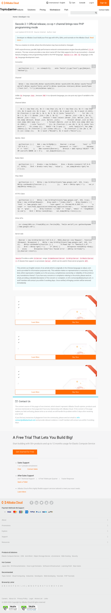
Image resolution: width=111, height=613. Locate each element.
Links (46, 599)
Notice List (38, 599)
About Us (12, 599)
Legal (31, 599)
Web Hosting (66, 556)
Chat (19, 469)
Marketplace (55, 10)
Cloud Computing (18, 576)
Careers (4, 599)
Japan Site (6, 566)
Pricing (43, 10)
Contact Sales (104, 10)
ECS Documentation (18, 566)
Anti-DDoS (28, 556)
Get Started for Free (25, 451)
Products (19, 10)
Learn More (35, 322)
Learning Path (66, 566)
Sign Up (103, 3)
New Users (77, 566)
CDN (22, 556)
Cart (72, 3)
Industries (29, 576)
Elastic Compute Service (10, 556)
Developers (39, 576)
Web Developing (50, 576)
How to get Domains (34, 566)
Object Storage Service (42, 556)
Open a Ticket (23, 482)
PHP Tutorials (69, 576)
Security (75, 556)
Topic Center (6, 576)
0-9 (61, 586)
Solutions (31, 10)
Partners (67, 10)
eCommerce (55, 556)
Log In (91, 3)
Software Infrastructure (51, 566)
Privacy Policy (22, 599)
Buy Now (75, 322)
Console (82, 3)
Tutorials (60, 576)
